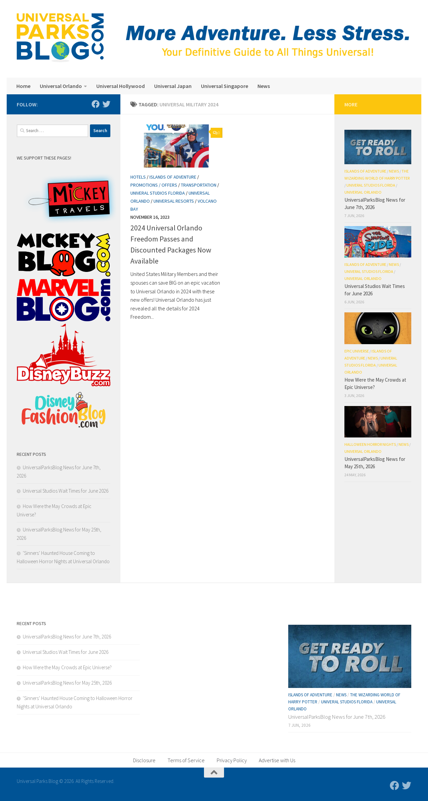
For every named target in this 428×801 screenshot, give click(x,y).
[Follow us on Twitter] (106, 104)
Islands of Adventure (172, 177)
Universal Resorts (173, 201)
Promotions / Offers (153, 185)
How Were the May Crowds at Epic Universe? (67, 667)
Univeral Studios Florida (157, 193)
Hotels (138, 177)
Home (23, 86)
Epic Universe (356, 351)
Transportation (198, 185)
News (263, 86)
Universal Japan (173, 86)
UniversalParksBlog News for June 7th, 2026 (67, 636)
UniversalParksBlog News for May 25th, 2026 (67, 683)
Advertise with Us (277, 760)
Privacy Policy (232, 760)
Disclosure (144, 760)
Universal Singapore (224, 86)
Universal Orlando (61, 86)
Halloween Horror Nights (370, 444)
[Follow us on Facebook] (96, 104)
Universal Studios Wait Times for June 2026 (65, 491)
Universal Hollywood (120, 86)
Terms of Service (186, 760)
